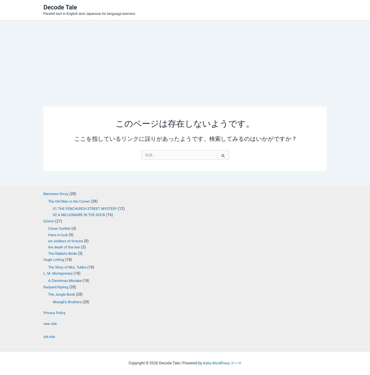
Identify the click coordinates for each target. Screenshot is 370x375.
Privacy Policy (55, 313)
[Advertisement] (185, 56)
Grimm (49, 221)
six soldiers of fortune (66, 241)
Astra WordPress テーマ (222, 363)
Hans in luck (58, 235)
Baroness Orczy (56, 194)
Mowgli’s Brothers (68, 302)
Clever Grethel (59, 228)
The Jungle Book (62, 294)
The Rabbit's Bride (63, 253)
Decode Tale (60, 7)
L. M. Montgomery (58, 273)
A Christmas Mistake (65, 280)
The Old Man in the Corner (70, 201)
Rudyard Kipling (56, 287)
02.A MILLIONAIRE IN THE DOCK (80, 215)
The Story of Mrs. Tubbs (68, 267)
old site (49, 336)
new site (50, 323)
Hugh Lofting (54, 259)
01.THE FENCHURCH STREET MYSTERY (86, 208)
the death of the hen (65, 247)
